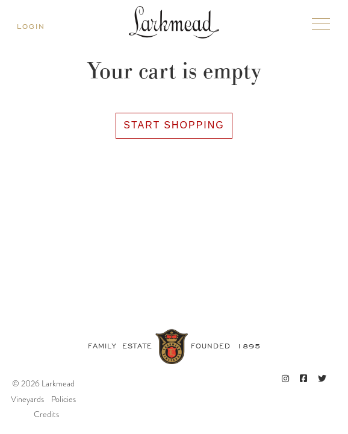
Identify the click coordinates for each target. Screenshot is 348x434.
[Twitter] (322, 378)
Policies (63, 399)
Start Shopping (174, 125)
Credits (46, 414)
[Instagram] (285, 378)
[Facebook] (303, 378)
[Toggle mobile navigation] (321, 26)
